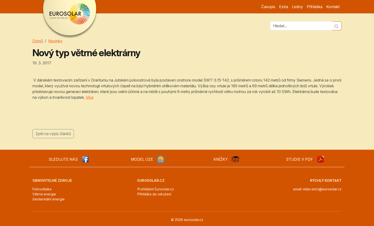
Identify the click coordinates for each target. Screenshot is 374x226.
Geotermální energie (48, 199)
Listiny (297, 6)
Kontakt (333, 6)
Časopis (268, 6)
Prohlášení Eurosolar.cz (155, 189)
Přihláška (314, 6)
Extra (283, 6)
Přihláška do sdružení (154, 194)
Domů (37, 41)
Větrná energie (44, 194)
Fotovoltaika (42, 189)
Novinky (55, 41)
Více (90, 97)
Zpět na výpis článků (53, 133)
